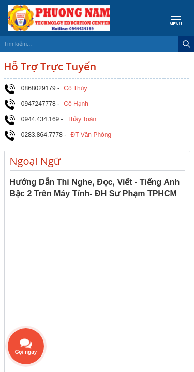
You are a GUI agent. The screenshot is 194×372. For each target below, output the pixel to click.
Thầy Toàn (81, 119)
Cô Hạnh (76, 103)
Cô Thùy (75, 88)
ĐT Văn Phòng (91, 134)
